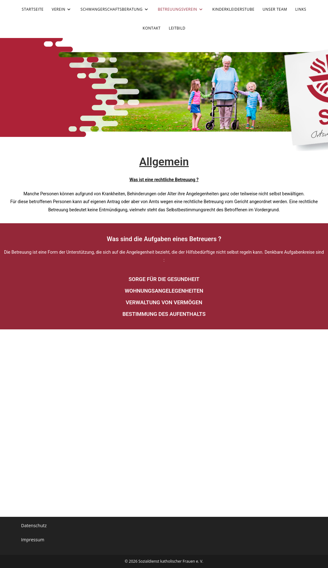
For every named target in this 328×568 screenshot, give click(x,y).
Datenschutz (33, 525)
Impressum (32, 540)
